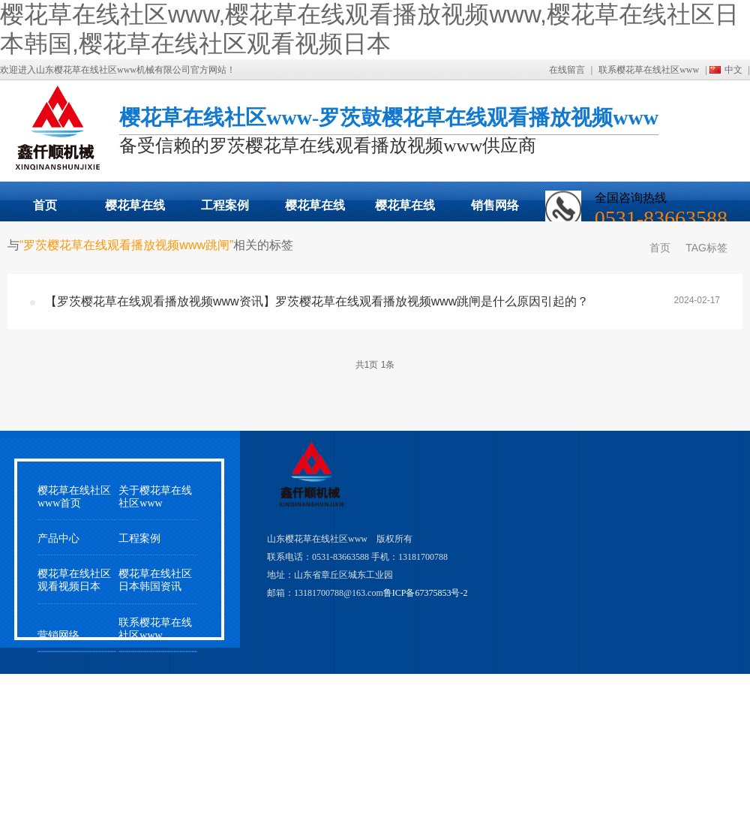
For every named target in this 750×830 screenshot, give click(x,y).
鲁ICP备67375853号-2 (425, 593)
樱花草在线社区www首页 (74, 497)
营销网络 (59, 635)
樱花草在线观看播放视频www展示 (135, 210)
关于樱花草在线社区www (155, 497)
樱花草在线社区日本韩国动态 (315, 210)
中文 (733, 70)
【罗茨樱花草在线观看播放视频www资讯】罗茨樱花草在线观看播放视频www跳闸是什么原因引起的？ (317, 301)
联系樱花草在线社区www (648, 70)
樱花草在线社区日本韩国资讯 (155, 580)
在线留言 (567, 70)
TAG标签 (707, 248)
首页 (45, 205)
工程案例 (225, 205)
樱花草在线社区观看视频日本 (405, 210)
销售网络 (495, 205)
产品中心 (59, 538)
